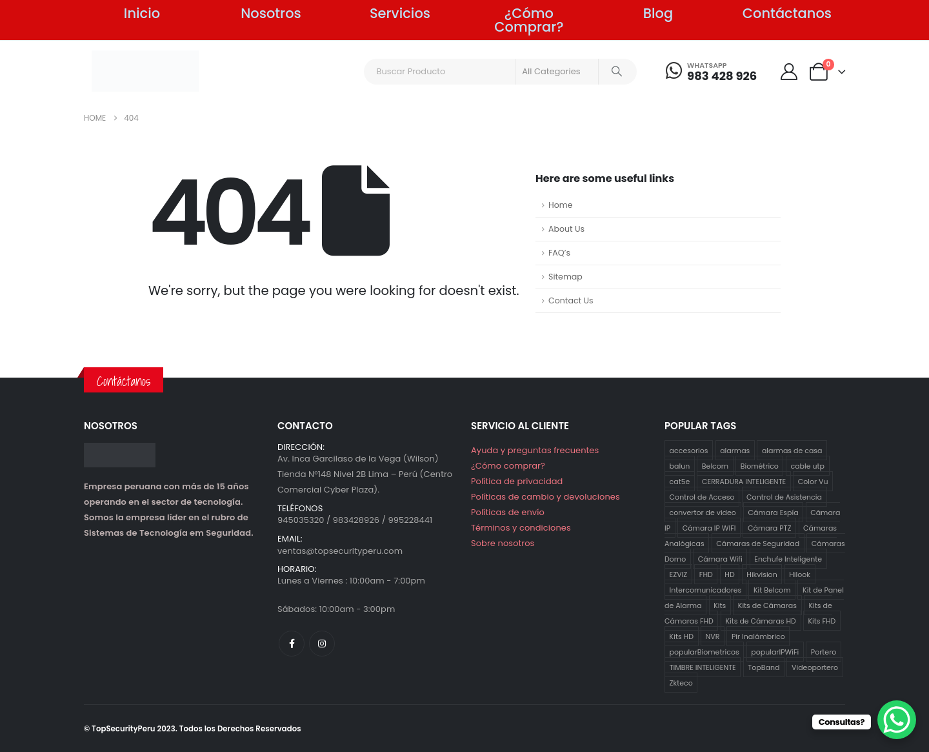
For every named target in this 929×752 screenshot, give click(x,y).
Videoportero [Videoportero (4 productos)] (815, 667)
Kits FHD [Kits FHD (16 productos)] (821, 621)
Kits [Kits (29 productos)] (720, 605)
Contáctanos (787, 13)
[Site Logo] (145, 71)
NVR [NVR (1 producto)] (713, 636)
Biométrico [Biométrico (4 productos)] (760, 466)
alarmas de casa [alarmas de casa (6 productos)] (792, 450)
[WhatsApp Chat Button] (896, 719)
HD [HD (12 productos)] (729, 574)
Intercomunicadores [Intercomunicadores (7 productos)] (706, 590)
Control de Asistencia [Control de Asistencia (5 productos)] (784, 497)
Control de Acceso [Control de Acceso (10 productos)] (702, 497)
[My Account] (789, 71)
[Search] (617, 72)
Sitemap (565, 276)
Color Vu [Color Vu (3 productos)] (813, 481)
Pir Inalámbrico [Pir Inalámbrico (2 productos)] (758, 636)
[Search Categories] (557, 72)
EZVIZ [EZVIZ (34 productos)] (679, 574)
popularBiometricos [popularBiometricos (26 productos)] (704, 652)
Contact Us (571, 300)
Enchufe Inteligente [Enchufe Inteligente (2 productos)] (788, 559)
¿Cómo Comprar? (528, 20)
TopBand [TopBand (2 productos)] (763, 667)
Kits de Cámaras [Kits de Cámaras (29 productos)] (767, 605)
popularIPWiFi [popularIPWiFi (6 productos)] (775, 652)
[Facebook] (292, 643)
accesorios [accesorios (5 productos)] (689, 450)
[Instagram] (322, 643)
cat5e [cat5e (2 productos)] (680, 481)
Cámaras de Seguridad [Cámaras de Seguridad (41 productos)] (757, 543)
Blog (658, 13)
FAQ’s (559, 252)
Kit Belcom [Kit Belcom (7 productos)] (772, 590)
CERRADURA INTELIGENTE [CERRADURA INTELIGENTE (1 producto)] (744, 481)
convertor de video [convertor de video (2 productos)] (703, 512)
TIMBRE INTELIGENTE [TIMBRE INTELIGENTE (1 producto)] (703, 667)
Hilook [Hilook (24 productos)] (799, 574)
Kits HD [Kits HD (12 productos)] (682, 636)
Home (560, 204)
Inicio (142, 13)
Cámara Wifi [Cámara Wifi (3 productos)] (720, 559)
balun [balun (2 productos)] (680, 466)
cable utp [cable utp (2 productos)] (807, 466)
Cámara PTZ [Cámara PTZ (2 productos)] (769, 528)
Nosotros (271, 13)
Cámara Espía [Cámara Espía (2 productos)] (773, 512)
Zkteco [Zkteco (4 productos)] (681, 683)
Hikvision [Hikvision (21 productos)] (761, 574)
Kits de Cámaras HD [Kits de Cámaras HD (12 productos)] (760, 621)
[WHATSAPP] (711, 72)
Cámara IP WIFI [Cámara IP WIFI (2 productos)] (709, 528)
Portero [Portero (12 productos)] (823, 652)
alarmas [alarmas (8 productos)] (735, 450)
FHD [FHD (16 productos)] (706, 574)
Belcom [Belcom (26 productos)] (715, 466)
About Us (566, 228)
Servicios (400, 13)
